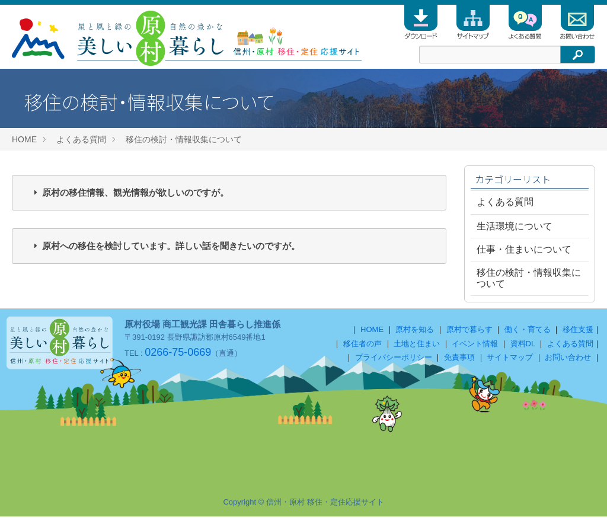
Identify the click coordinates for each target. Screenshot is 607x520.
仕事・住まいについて (524, 249)
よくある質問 (81, 139)
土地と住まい (417, 347)
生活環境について (514, 226)
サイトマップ (510, 360)
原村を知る (414, 332)
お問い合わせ (568, 360)
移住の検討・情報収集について (184, 139)
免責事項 (459, 360)
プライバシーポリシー (393, 360)
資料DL (522, 347)
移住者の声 (362, 347)
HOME (24, 139)
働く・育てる (527, 332)
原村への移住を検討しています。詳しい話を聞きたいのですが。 (171, 246)
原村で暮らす (469, 332)
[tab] (229, 192)
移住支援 (578, 332)
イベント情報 (475, 347)
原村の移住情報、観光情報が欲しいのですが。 (135, 192)
